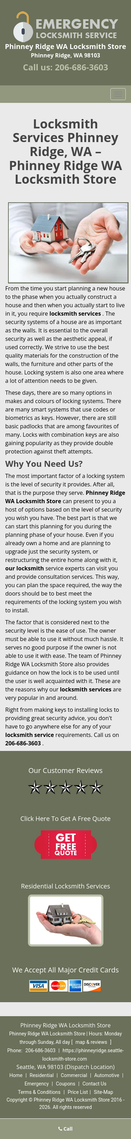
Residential (42, 1075)
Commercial (74, 1075)
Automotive (106, 1075)
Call (65, 1128)
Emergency (36, 1084)
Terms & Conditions (39, 1092)
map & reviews (91, 1042)
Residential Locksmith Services (65, 886)
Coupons (65, 1084)
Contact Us (94, 1084)
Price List (78, 1092)
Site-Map (103, 1092)
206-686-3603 (81, 67)
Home (16, 1075)
